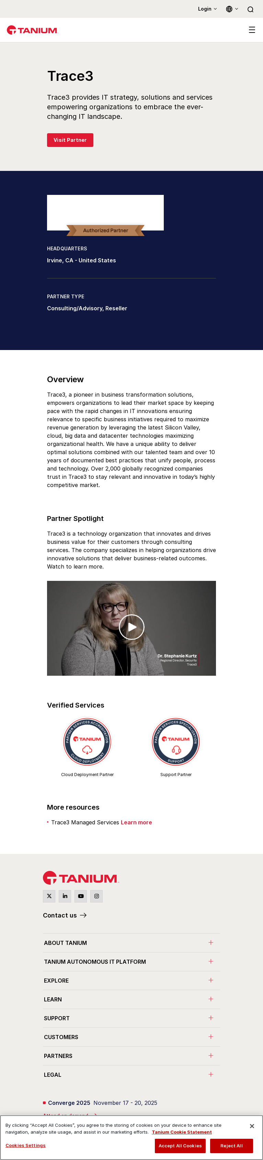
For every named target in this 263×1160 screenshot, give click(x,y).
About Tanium (65, 942)
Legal (52, 1074)
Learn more (136, 822)
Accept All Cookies (180, 1145)
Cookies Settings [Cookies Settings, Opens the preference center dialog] (25, 1145)
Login (204, 9)
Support (57, 1018)
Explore (56, 980)
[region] (131, 1137)
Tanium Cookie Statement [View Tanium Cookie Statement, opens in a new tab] (182, 1132)
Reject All (231, 1145)
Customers (61, 1037)
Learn (53, 999)
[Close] (252, 1126)
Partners (58, 1055)
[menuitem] (131, 942)
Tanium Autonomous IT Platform (95, 961)
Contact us (60, 915)
